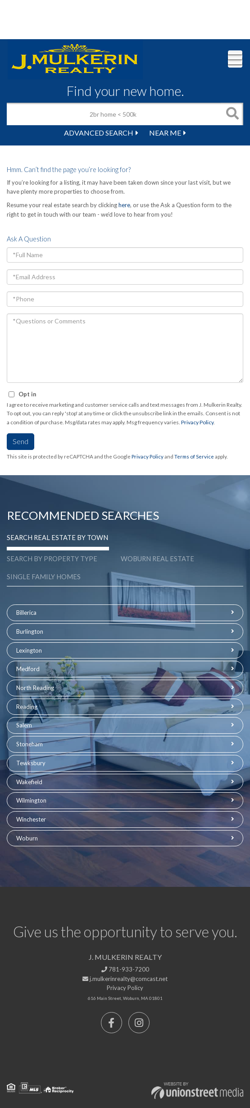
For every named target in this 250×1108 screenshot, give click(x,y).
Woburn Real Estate (157, 559)
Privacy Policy (197, 422)
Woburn (27, 838)
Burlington (29, 631)
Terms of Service (194, 456)
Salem (24, 725)
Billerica (26, 612)
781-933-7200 (125, 969)
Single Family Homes (44, 577)
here (124, 205)
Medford (28, 668)
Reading (26, 706)
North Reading (35, 687)
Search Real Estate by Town (57, 537)
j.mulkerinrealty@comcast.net (125, 978)
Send (20, 441)
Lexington (29, 650)
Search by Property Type (52, 559)
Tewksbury (30, 763)
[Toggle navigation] (235, 59)
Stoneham (29, 744)
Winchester (31, 819)
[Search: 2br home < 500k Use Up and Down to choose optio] (114, 114)
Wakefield (29, 782)
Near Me (165, 132)
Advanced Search (98, 132)
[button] (232, 114)
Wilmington (31, 800)
